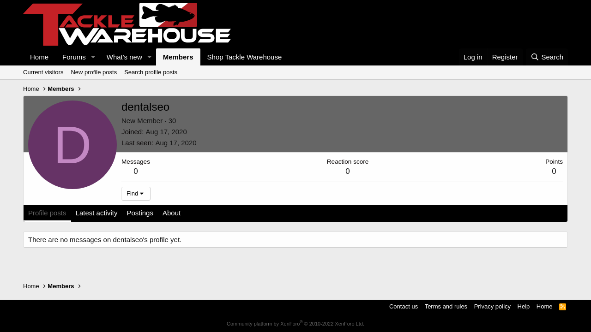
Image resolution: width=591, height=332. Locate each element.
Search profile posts (150, 72)
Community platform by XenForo (295, 323)
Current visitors (43, 72)
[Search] (547, 56)
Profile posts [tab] (47, 213)
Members (178, 57)
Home (39, 57)
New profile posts (94, 72)
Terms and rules (446, 306)
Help (524, 306)
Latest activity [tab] (97, 213)
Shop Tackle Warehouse (244, 57)
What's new (124, 57)
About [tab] (172, 213)
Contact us (403, 306)
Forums (74, 57)
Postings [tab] (140, 213)
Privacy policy (492, 306)
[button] (93, 56)
